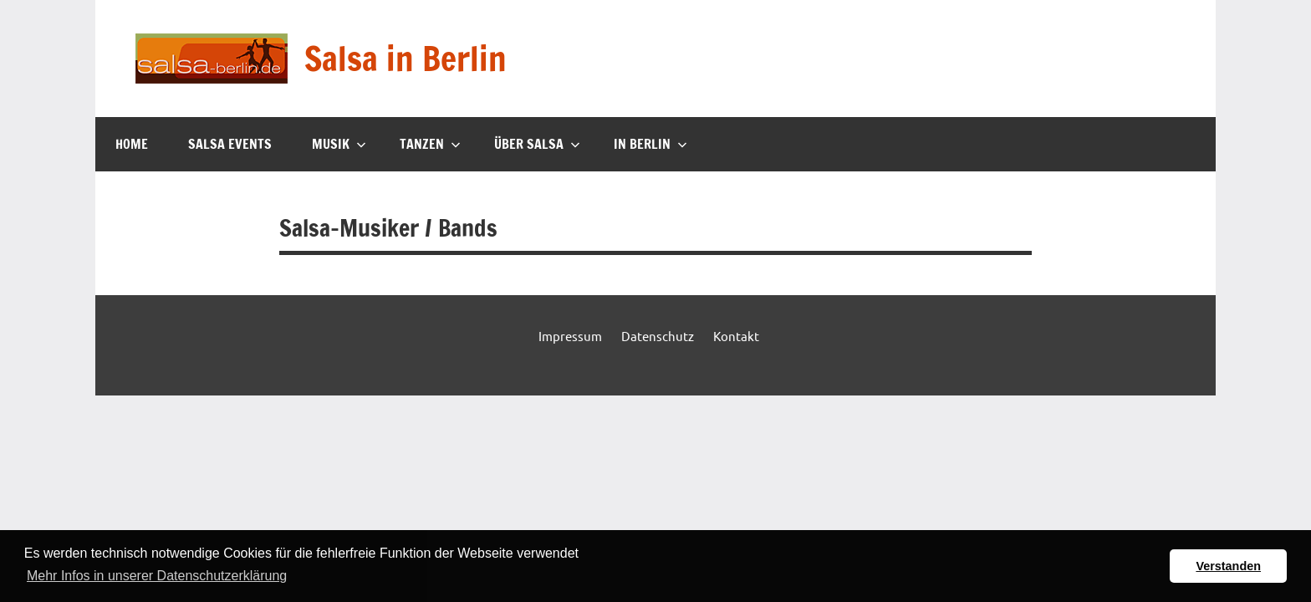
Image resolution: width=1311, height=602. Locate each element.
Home (131, 144)
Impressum (570, 336)
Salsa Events (230, 144)
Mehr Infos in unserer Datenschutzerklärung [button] (157, 576)
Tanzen (430, 144)
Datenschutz (657, 336)
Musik (339, 144)
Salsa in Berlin (405, 58)
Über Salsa (537, 144)
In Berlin (650, 144)
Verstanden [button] (1228, 566)
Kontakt (736, 336)
